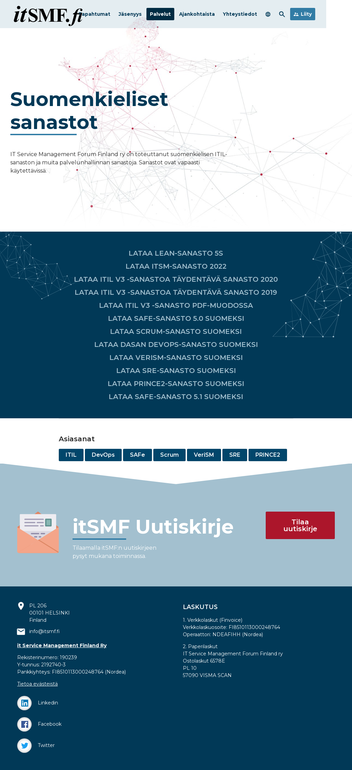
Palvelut (186, 15)
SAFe (137, 455)
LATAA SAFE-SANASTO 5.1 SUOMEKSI (176, 397)
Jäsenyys (155, 15)
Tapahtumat (120, 15)
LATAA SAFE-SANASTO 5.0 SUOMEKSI (176, 318)
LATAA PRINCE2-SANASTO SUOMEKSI (176, 384)
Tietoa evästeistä (37, 684)
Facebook (39, 724)
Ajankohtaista (223, 15)
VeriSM (204, 455)
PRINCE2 (267, 455)
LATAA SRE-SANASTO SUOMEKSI (176, 370)
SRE (234, 455)
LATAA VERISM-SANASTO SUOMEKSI (176, 357)
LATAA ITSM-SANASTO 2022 (176, 266)
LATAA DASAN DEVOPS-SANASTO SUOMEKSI (176, 344)
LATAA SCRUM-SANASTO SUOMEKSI (176, 331)
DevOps (103, 455)
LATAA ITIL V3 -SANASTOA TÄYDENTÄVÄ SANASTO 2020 (176, 279)
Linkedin (37, 703)
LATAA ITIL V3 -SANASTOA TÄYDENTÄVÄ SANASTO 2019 (176, 292)
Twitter (36, 745)
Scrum (169, 455)
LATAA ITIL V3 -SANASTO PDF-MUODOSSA (176, 305)
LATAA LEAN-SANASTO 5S (176, 253)
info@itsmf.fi (44, 631)
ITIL (71, 455)
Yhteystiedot (266, 15)
